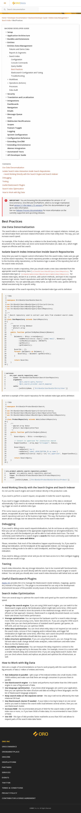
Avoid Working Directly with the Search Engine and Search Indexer (31, 174)
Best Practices (17, 69)
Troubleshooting (18, 76)
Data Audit (13, 90)
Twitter (6, 782)
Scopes (10, 124)
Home (4, 18)
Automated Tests (14, 151)
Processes (13, 86)
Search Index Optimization (13, 188)
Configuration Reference (17, 138)
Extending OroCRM (15, 141)
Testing (5, 181)
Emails (10, 111)
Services (6, 772)
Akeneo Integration (16, 148)
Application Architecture (17, 35)
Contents (6, 164)
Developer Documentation (17, 18)
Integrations (12, 100)
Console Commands (19, 63)
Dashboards (12, 104)
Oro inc (6, 741)
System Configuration (17, 134)
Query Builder (16, 66)
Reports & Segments (17, 52)
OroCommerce (9, 746)
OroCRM (6, 757)
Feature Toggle (14, 128)
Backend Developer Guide (38, 18)
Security (10, 94)
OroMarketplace (10, 751)
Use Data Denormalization (13, 167)
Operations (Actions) (17, 83)
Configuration (16, 59)
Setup (9, 32)
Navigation (12, 107)
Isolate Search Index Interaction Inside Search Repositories (26, 171)
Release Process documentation (29, 210)
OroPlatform (9, 762)
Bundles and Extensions (17, 39)
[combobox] (20, 9)
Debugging (6, 178)
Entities (9, 42)
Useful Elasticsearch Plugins (13, 185)
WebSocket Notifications (17, 121)
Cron (9, 117)
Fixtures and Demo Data (19, 49)
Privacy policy (9, 793)
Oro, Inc (36, 808)
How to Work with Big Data (13, 192)
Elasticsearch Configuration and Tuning (27, 72)
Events (5, 777)
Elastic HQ (6, 583)
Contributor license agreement (19, 798)
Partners (6, 767)
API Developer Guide (15, 155)
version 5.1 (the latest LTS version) (28, 205)
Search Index (6, 20)
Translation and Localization (19, 97)
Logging (11, 131)
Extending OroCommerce (18, 145)
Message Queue (13, 114)
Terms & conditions (12, 788)
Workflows (13, 79)
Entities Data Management (58, 18)
